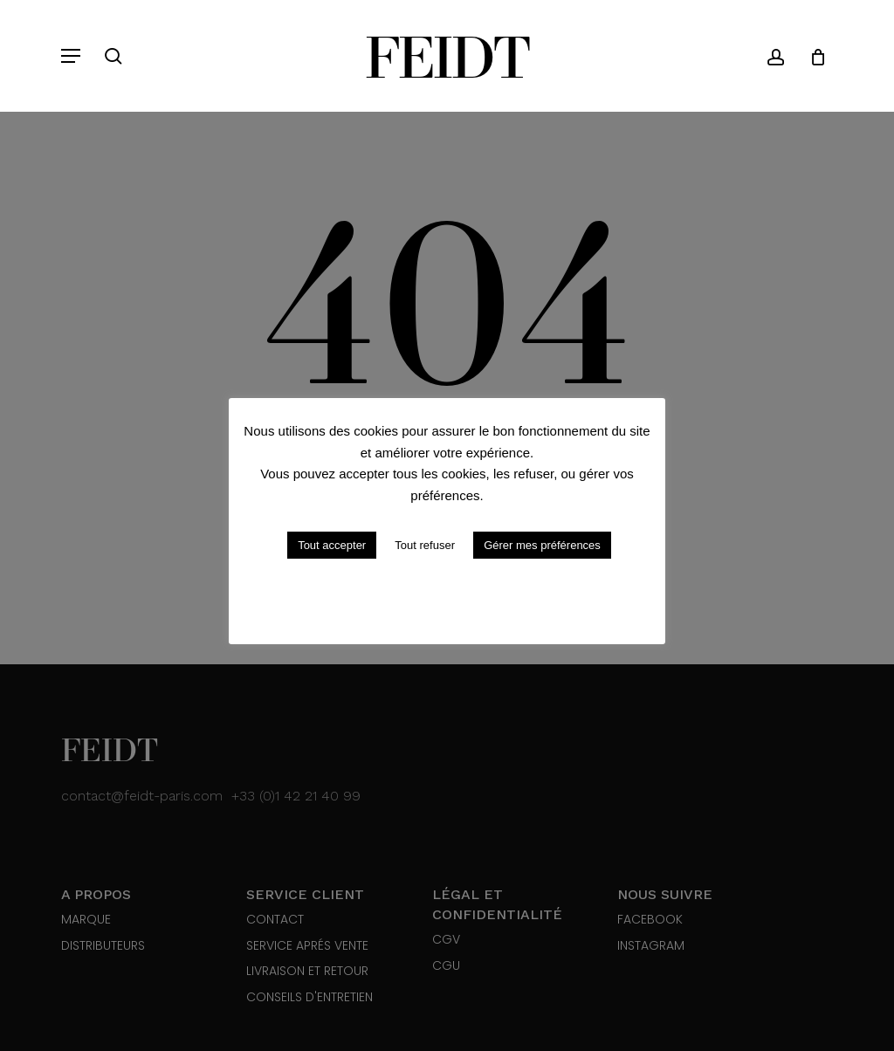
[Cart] (811, 56)
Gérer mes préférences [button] (542, 545)
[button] (70, 56)
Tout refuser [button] (425, 545)
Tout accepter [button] (332, 545)
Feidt (447, 56)
